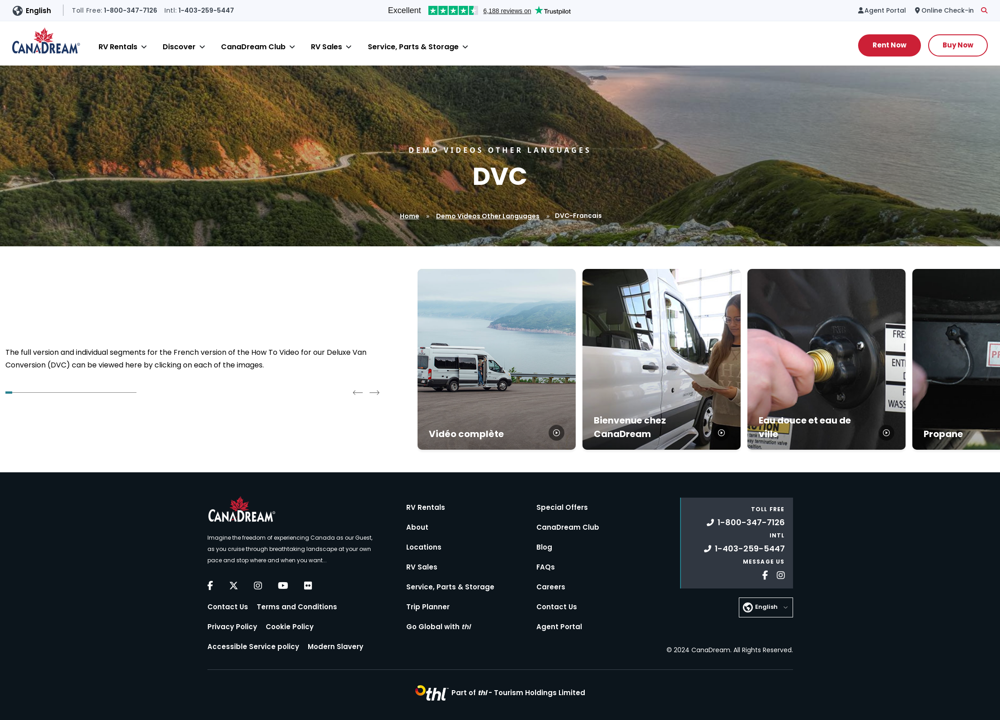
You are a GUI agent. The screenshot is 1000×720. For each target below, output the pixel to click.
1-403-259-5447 (744, 548)
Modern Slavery (335, 646)
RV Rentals (118, 47)
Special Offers (562, 507)
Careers (550, 587)
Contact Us (227, 607)
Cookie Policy (290, 626)
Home (409, 216)
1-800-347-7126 (746, 522)
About (417, 527)
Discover (179, 47)
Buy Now (958, 45)
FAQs (545, 567)
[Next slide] (374, 392)
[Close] (144, 46)
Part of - (518, 692)
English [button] (38, 10)
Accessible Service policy (253, 646)
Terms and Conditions (297, 607)
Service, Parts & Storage (413, 47)
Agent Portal (559, 626)
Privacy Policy (232, 626)
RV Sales (326, 47)
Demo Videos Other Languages (488, 216)
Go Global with (438, 626)
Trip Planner (428, 607)
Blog (544, 547)
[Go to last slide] (358, 392)
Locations (423, 547)
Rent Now (889, 45)
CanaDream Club (253, 47)
